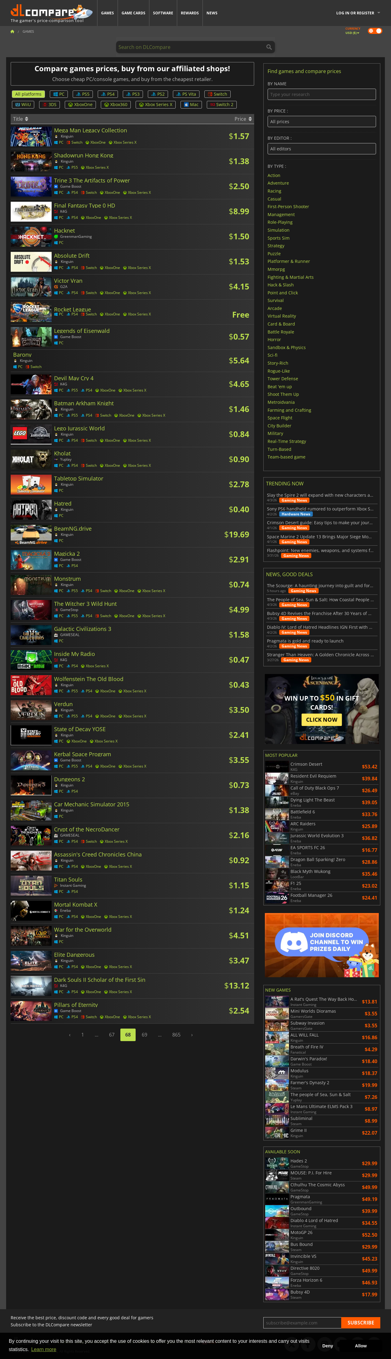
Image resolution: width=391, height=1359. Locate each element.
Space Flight (280, 418)
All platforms (28, 94)
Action (274, 175)
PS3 (133, 94)
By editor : (322, 145)
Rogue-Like (279, 371)
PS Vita (186, 94)
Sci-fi (272, 355)
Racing (274, 191)
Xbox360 (115, 104)
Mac (191, 104)
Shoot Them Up (283, 394)
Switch (217, 94)
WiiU (23, 104)
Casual (274, 198)
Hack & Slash (281, 285)
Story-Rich (278, 363)
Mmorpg (276, 269)
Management (281, 214)
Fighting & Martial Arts (291, 277)
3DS (49, 104)
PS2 (158, 94)
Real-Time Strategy (287, 441)
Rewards (190, 13)
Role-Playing (280, 222)
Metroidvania (281, 402)
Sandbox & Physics (287, 347)
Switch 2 (221, 104)
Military (275, 433)
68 (128, 1034)
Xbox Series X (155, 104)
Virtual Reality (282, 316)
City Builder (279, 425)
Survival (276, 300)
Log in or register (355, 13)
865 (176, 1034)
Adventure (278, 183)
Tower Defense (283, 378)
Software (163, 13)
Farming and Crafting (289, 410)
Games (107, 13)
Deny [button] (327, 1345)
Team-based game (286, 457)
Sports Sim (279, 238)
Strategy (276, 246)
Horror (274, 339)
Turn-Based (279, 449)
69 (144, 1034)
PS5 (83, 94)
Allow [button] (361, 1345)
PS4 (108, 94)
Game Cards (133, 13)
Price (243, 119)
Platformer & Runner (289, 261)
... (96, 1034)
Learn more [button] (43, 1349)
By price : (322, 118)
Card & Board (281, 324)
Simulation (279, 230)
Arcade (275, 308)
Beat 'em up (280, 386)
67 (112, 1034)
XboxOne (80, 104)
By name (322, 90)
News (211, 13)
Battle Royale (281, 331)
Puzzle (274, 253)
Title (20, 119)
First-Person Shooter (288, 206)
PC (58, 94)
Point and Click (283, 292)
